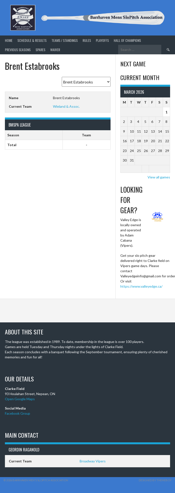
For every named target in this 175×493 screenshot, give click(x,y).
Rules (87, 40)
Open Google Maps (20, 399)
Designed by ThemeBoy (155, 480)
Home (8, 40)
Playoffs (102, 40)
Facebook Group (17, 413)
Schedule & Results (32, 40)
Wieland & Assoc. (66, 106)
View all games (159, 177)
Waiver (55, 49)
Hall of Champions (127, 40)
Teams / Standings (64, 40)
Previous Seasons (18, 49)
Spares (40, 49)
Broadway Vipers (93, 461)
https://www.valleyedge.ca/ (141, 286)
